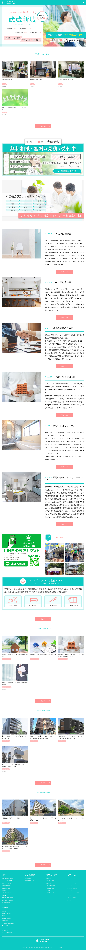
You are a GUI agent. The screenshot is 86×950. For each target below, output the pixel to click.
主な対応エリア (5, 930)
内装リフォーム (71, 885)
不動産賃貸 (48, 878)
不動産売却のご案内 (50, 885)
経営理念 (4, 915)
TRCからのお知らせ (6, 883)
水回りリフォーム (72, 883)
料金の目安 (70, 900)
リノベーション (71, 895)
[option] (43, 26)
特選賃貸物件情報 (6, 885)
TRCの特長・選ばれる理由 (8, 923)
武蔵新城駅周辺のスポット (30, 880)
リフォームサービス (72, 878)
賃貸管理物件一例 (50, 893)
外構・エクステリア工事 (73, 893)
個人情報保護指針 (6, 902)
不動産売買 (48, 883)
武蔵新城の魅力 (27, 878)
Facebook (4, 895)
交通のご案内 (5, 920)
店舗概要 (4, 911)
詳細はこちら (64, 271)
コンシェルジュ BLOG (7, 880)
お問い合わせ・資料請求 (7, 900)
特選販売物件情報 (6, 888)
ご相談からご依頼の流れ (7, 928)
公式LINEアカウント (6, 893)
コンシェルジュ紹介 (6, 913)
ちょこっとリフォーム (73, 880)
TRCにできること (6, 925)
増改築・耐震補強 (72, 897)
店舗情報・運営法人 (6, 918)
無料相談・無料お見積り (7, 897)
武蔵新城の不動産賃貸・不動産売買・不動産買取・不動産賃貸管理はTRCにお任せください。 (39, 947)
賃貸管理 (48, 890)
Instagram (4, 890)
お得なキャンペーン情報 (7, 878)
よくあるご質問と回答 (7, 932)
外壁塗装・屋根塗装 (72, 888)
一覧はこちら (43, 126)
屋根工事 (70, 890)
